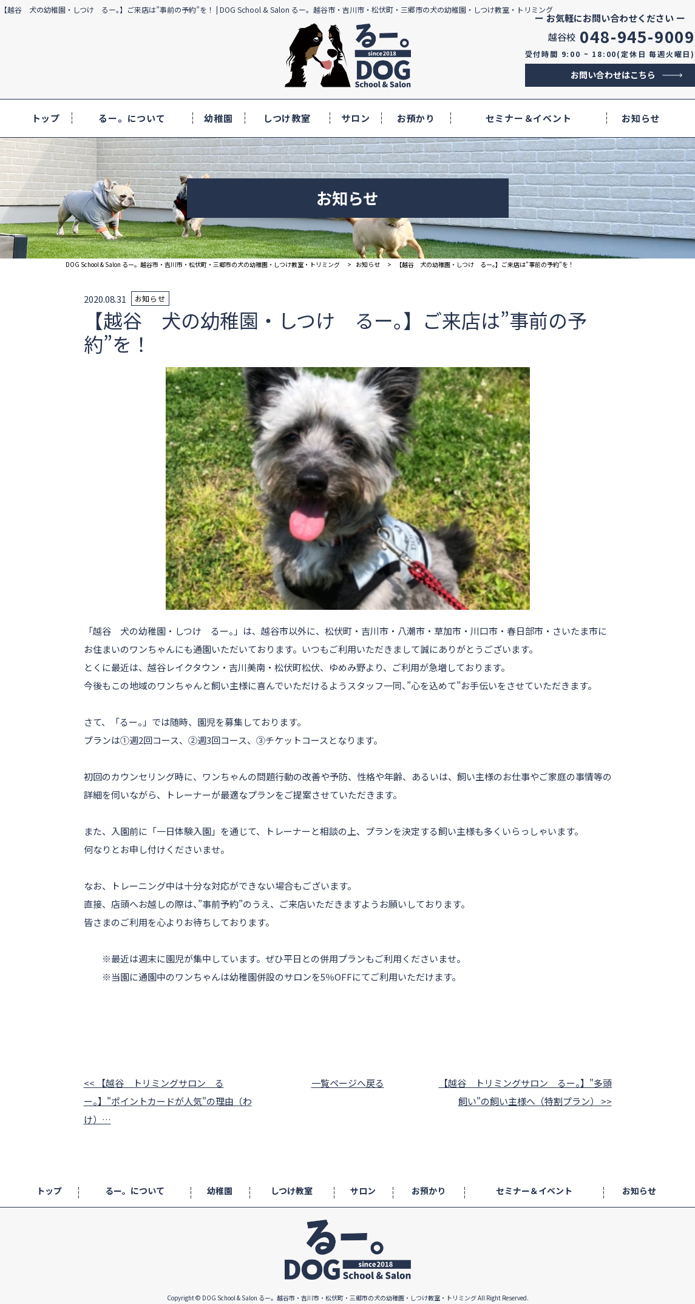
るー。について (131, 118)
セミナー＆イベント (529, 118)
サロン (355, 118)
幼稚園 (218, 118)
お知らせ (641, 118)
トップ (46, 118)
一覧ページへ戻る (347, 1082)
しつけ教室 (287, 118)
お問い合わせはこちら (613, 75)
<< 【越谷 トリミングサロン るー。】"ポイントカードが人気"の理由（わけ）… (168, 1101)
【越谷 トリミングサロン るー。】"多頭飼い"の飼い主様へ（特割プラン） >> (525, 1091)
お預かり (416, 118)
